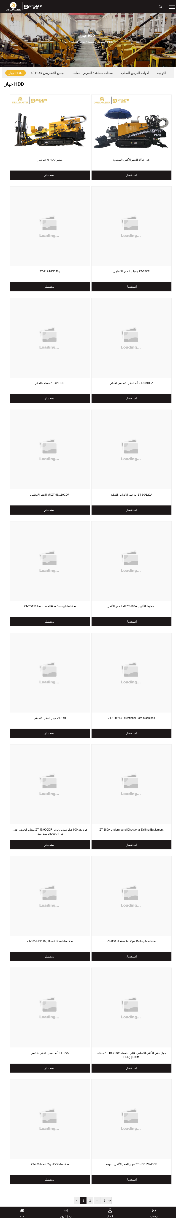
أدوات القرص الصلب (135, 73)
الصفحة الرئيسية (97, 41)
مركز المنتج (77, 41)
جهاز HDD (15, 73)
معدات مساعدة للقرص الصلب (93, 73)
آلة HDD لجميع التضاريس (47, 73)
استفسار (49, 175)
